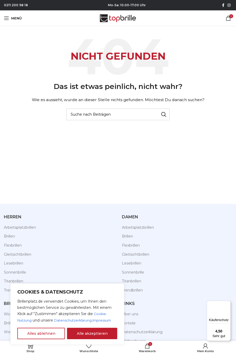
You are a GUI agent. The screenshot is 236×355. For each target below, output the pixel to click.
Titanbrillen (131, 281)
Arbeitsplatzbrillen (20, 227)
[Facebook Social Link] (223, 5)
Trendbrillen (132, 290)
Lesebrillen (13, 263)
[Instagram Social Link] (229, 5)
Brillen (9, 236)
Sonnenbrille (15, 272)
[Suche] (118, 114)
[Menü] (228, 304)
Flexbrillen (13, 245)
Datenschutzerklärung (51, 320)
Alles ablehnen (41, 333)
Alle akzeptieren (92, 333)
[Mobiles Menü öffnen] (12, 18)
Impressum (82, 320)
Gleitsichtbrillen (17, 254)
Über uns (130, 314)
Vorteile (129, 323)
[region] (67, 311)
